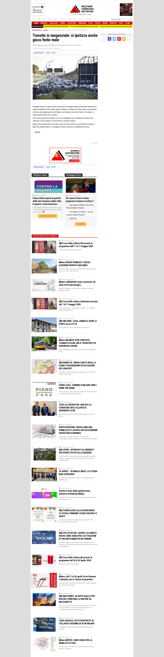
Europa (98, 23)
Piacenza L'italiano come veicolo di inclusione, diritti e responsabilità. (124, 26)
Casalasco (53, 23)
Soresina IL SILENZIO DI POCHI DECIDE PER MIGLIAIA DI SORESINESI (51, 26)
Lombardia (82, 23)
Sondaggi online (73, 175)
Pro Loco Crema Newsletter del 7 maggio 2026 (87, 26)
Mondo (105, 23)
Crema (62, 23)
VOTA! (80, 224)
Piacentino (71, 23)
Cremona (43, 23)
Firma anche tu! (47, 216)
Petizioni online (40, 175)
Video (121, 23)
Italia (90, 23)
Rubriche (113, 23)
